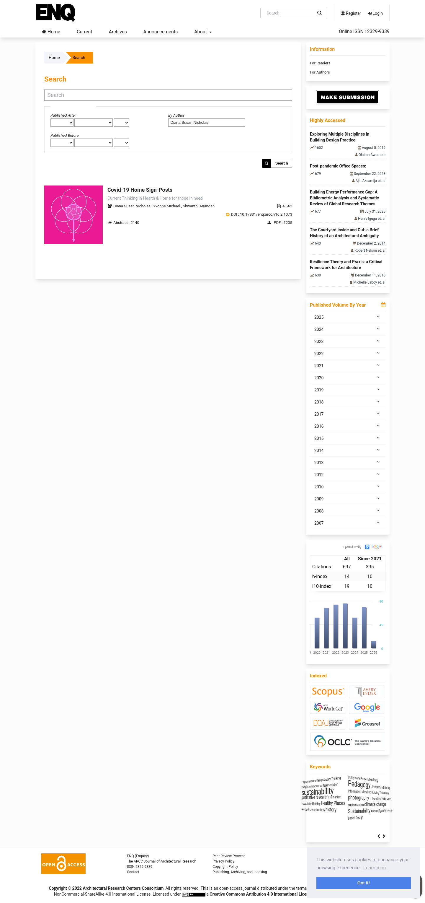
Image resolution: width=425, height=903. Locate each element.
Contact (133, 872)
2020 (347, 377)
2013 (347, 462)
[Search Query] (289, 13)
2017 (347, 413)
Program (317, 779)
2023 (347, 341)
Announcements (160, 32)
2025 (347, 317)
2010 (347, 486)
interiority (345, 810)
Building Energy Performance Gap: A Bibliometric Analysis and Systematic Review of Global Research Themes (344, 198)
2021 (347, 365)
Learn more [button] (375, 867)
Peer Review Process (228, 856)
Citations (321, 567)
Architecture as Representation (347, 785)
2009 (347, 498)
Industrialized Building (328, 804)
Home (51, 32)
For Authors (320, 72)
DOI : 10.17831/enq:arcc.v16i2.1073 (261, 214)
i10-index (321, 586)
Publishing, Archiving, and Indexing (239, 872)
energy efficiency (323, 810)
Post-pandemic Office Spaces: (338, 166)
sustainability (337, 790)
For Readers (320, 63)
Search (281, 163)
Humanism (368, 797)
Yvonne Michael (167, 206)
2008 (347, 510)
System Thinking (362, 779)
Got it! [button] (363, 883)
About (201, 32)
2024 (347, 329)
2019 (347, 389)
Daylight (316, 785)
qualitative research (334, 796)
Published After (63, 115)
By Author (176, 115)
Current (84, 32)
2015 (347, 438)
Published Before (64, 135)
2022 (347, 353)
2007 (347, 522)
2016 (347, 426)
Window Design (337, 779)
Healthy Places (364, 803)
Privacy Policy (223, 861)
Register (351, 13)
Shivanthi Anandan (199, 206)
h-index (319, 576)
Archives (118, 32)
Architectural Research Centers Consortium (123, 888)
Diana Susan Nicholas (132, 206)
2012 (347, 474)
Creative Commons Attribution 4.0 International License (261, 894)
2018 (347, 401)
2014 (347, 450)
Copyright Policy (225, 867)
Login (375, 13)
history (361, 809)
